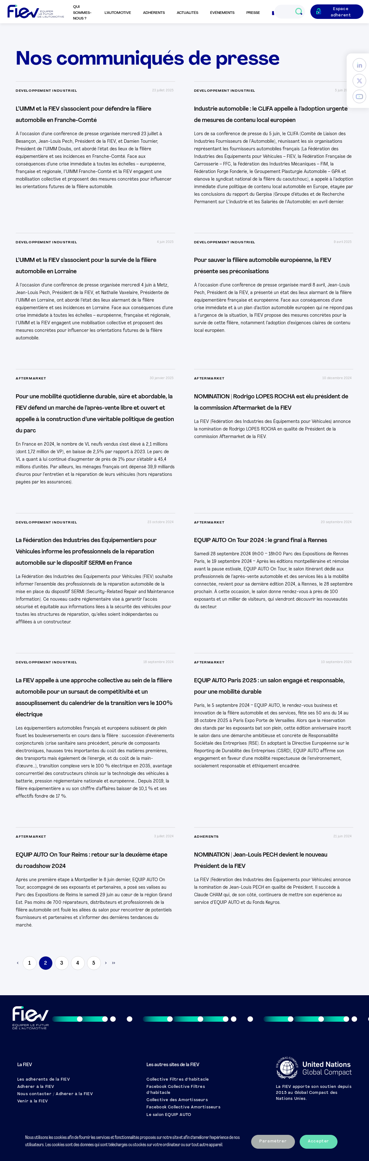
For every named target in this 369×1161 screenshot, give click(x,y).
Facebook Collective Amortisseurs (183, 1107)
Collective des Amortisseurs (177, 1100)
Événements (222, 13)
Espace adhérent (341, 12)
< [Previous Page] (18, 963)
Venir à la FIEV (32, 1101)
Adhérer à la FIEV (35, 1087)
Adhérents (154, 13)
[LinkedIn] (359, 65)
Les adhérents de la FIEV (43, 1080)
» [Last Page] (113, 963)
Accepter (318, 1141)
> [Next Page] (105, 963)
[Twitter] (359, 80)
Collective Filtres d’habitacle (178, 1080)
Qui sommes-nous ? (82, 12)
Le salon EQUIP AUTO (169, 1115)
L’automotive (118, 13)
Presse (253, 13)
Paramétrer (273, 1141)
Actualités (187, 13)
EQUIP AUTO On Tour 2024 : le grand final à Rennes (260, 541)
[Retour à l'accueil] (36, 12)
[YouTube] (359, 96)
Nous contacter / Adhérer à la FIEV (55, 1094)
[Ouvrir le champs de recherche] (298, 11)
